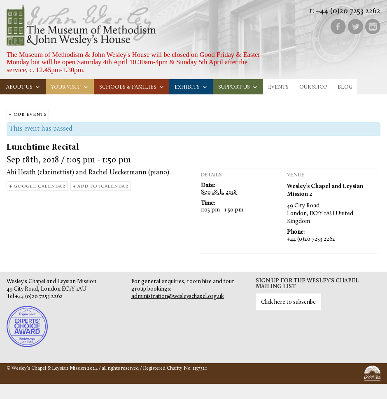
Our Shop (313, 87)
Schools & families (131, 87)
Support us (238, 87)
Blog (345, 87)
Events (278, 87)
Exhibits (191, 87)
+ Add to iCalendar (100, 186)
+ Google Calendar (37, 186)
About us (23, 87)
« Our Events (28, 115)
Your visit (70, 87)
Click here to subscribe (288, 302)
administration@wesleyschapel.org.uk (177, 296)
